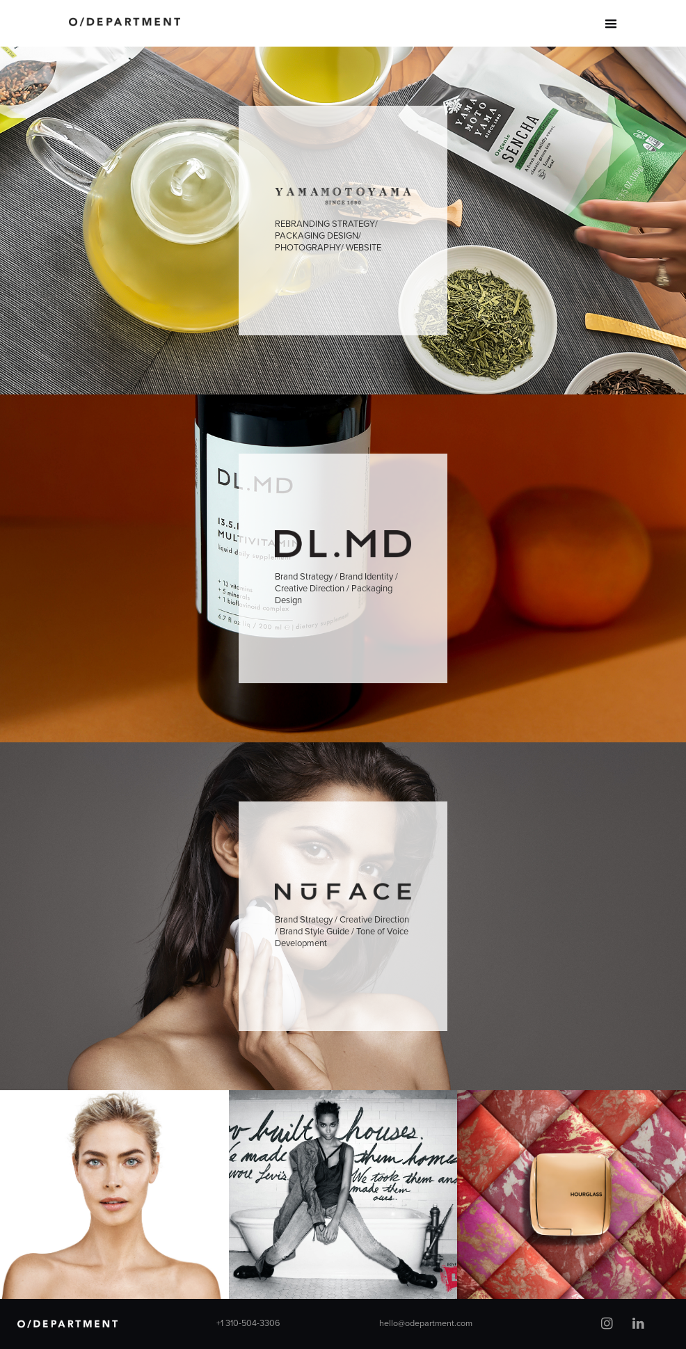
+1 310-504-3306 (248, 1323)
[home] (124, 15)
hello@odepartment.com (425, 1323)
